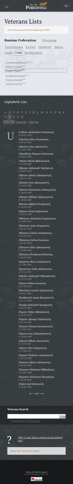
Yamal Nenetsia (14, 83)
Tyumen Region (14, 79)
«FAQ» (37, 450)
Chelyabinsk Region (16, 62)
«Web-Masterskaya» (33, 474)
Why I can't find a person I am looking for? (40, 439)
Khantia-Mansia (14, 66)
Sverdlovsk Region (15, 75)
